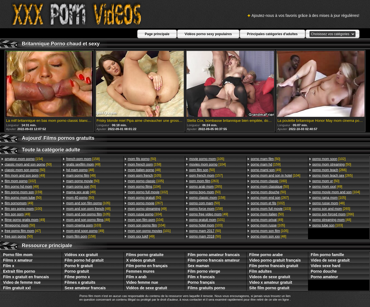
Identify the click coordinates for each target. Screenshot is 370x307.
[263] (204, 181)
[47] (23, 231)
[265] (205, 187)
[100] (23, 209)
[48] (80, 170)
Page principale (157, 34)
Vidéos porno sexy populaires (208, 34)
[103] (83, 225)
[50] (28, 164)
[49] (25, 175)
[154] (24, 159)
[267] (145, 203)
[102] (20, 181)
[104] (144, 187)
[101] (149, 231)
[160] (269, 181)
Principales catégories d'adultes (272, 34)
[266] (329, 170)
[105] (88, 203)
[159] (23, 192)
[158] (83, 159)
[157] (206, 175)
